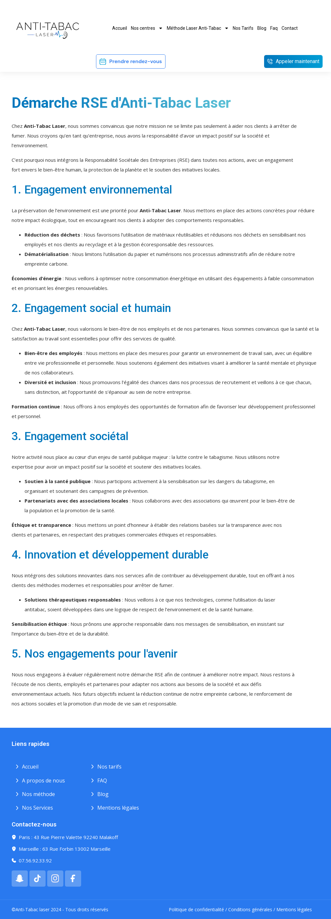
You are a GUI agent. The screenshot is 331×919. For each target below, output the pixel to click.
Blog (261, 28)
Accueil (119, 28)
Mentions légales (294, 909)
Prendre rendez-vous (135, 61)
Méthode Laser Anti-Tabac (198, 28)
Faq (274, 28)
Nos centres (147, 28)
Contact (290, 28)
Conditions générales (250, 909)
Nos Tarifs (243, 28)
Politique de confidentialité (196, 909)
